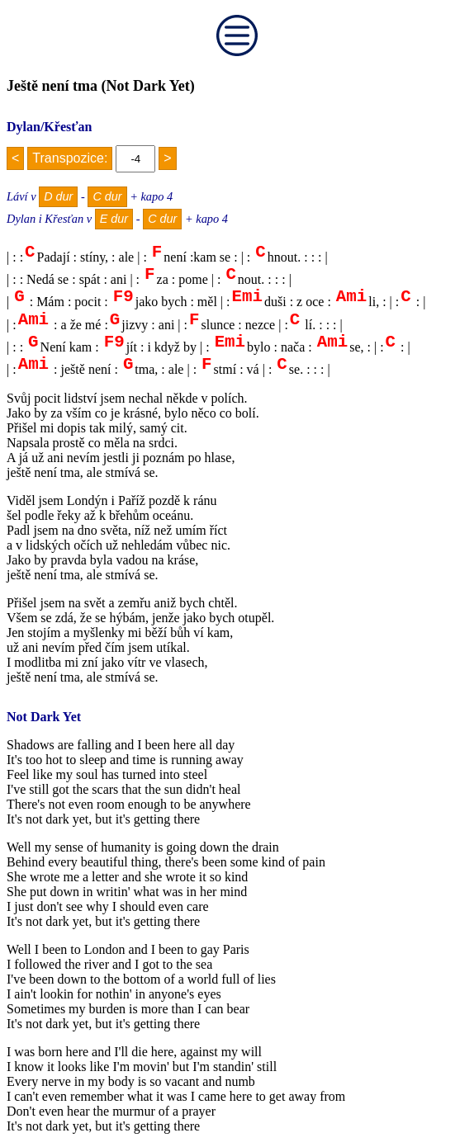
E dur (114, 218)
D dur (58, 196)
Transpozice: (69, 158)
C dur (106, 196)
